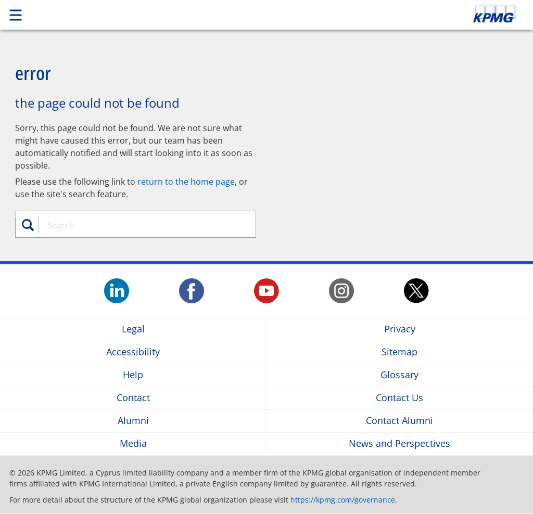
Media (133, 444)
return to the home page (186, 181)
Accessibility (133, 352)
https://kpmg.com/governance (342, 500)
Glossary (399, 375)
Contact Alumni (399, 421)
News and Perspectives (399, 444)
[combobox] (141, 225)
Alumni (133, 421)
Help (133, 375)
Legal (133, 330)
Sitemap (399, 352)
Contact (133, 398)
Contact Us (399, 398)
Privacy (399, 330)
